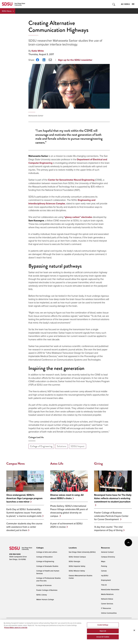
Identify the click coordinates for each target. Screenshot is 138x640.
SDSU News (6, 11)
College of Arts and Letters (46, 552)
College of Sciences (44, 585)
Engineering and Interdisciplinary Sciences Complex (61, 201)
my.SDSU (104, 575)
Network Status (107, 599)
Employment (106, 580)
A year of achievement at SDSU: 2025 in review (66, 525)
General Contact (107, 552)
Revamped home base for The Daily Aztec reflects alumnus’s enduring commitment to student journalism (112, 498)
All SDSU (127, 4)
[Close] (134, 632)
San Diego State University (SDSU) (82, 552)
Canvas (104, 571)
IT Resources (106, 608)
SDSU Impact (77, 446)
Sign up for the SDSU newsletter (75, 60)
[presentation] (40, 548)
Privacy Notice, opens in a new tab (15, 630)
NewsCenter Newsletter (110, 589)
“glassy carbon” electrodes (78, 217)
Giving (98, 463)
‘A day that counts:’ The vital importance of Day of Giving (108, 528)
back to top (128, 542)
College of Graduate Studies (47, 566)
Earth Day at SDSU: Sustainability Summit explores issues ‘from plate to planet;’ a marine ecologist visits (24, 513)
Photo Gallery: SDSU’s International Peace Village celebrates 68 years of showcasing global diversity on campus (69, 511)
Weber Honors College (45, 599)
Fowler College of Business (46, 590)
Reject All (103, 633)
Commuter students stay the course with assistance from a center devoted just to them (24, 527)
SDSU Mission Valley (77, 571)
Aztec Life (56, 463)
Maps (103, 561)
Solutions (61, 446)
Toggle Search (114, 4)
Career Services (107, 603)
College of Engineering (41, 446)
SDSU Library (41, 594)
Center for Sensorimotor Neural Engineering (71, 180)
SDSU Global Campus (77, 557)
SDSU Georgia (74, 561)
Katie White (38, 51)
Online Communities (109, 613)
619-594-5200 (15, 554)
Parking (104, 566)
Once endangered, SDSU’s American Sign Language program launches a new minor (24, 498)
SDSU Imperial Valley (77, 566)
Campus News (15, 463)
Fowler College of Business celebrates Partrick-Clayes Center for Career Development (111, 516)
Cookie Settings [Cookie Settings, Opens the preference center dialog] (102, 627)
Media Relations (107, 594)
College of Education (44, 557)
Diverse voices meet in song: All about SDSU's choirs (67, 496)
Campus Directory (108, 557)
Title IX (104, 585)
